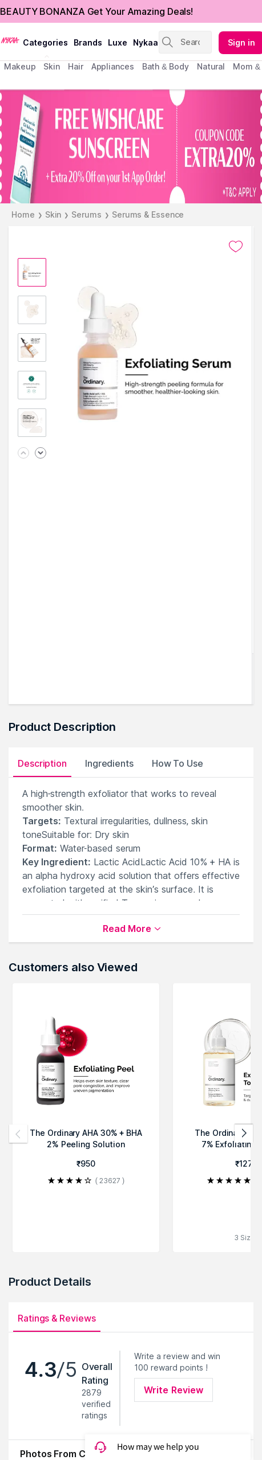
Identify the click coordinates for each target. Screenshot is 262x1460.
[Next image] (40, 453)
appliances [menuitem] (112, 66)
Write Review (173, 1390)
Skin (53, 214)
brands (88, 42)
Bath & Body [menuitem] (165, 66)
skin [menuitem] (51, 66)
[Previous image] (23, 453)
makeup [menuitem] (19, 66)
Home (23, 214)
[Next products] (244, 1133)
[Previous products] (18, 1133)
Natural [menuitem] (211, 66)
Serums (86, 214)
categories (45, 42)
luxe (117, 42)
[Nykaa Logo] (10, 39)
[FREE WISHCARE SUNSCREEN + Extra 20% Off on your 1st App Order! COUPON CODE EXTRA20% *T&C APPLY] (131, 146)
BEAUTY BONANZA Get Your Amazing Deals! (96, 11)
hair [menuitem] (75, 66)
